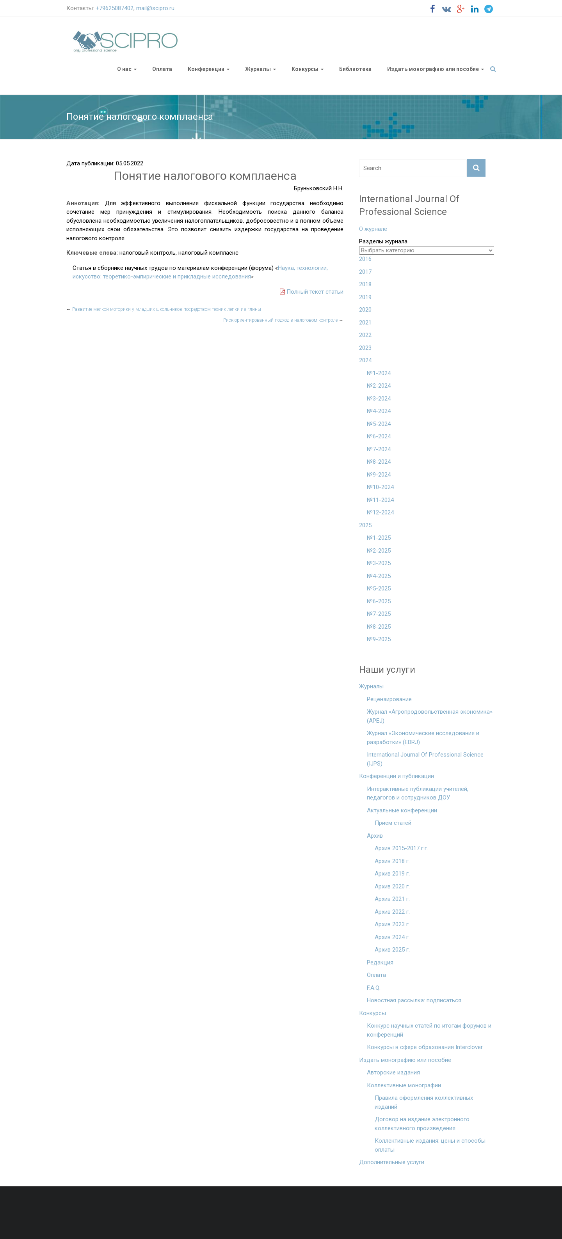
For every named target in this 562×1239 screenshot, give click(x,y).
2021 (365, 322)
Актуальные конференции (402, 810)
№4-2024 (379, 411)
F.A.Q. (374, 987)
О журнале (373, 228)
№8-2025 (379, 626)
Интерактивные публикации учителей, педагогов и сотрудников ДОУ (417, 793)
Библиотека (355, 69)
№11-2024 (380, 499)
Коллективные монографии (404, 1085)
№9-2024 (379, 474)
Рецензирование (389, 699)
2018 (365, 284)
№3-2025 (379, 563)
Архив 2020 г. (392, 886)
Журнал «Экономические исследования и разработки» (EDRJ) (423, 738)
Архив (375, 835)
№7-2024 (379, 449)
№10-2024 (380, 487)
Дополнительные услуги (391, 1162)
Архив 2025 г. (392, 949)
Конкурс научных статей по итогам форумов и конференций (429, 1030)
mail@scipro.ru (155, 8)
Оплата (162, 69)
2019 (365, 297)
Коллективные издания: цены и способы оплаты (430, 1145)
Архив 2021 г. (392, 898)
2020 (365, 309)
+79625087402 (114, 8)
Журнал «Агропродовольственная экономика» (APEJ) (430, 716)
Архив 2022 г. (392, 911)
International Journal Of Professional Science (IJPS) (425, 759)
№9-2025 (379, 639)
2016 (365, 258)
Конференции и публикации (396, 776)
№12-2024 (380, 512)
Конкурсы (305, 69)
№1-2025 (379, 537)
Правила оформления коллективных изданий (424, 1102)
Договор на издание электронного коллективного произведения (422, 1124)
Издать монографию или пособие (433, 69)
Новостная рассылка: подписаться (414, 1000)
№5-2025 (379, 588)
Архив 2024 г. (392, 937)
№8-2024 (379, 461)
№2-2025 (379, 550)
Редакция (380, 962)
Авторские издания (393, 1072)
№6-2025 (379, 601)
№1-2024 (379, 373)
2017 (365, 271)
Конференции (206, 69)
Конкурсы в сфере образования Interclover (425, 1047)
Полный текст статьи (311, 291)
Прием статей (393, 822)
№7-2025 (379, 613)
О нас (124, 69)
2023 (365, 347)
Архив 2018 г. (392, 861)
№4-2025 (379, 576)
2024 (365, 360)
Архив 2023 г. (392, 924)
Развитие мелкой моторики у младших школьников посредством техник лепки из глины (163, 309)
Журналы (258, 69)
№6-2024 (379, 436)
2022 (365, 335)
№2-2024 (379, 385)
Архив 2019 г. (392, 873)
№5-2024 (379, 423)
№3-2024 (379, 398)
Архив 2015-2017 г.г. (401, 848)
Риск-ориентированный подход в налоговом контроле (283, 320)
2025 (365, 525)
